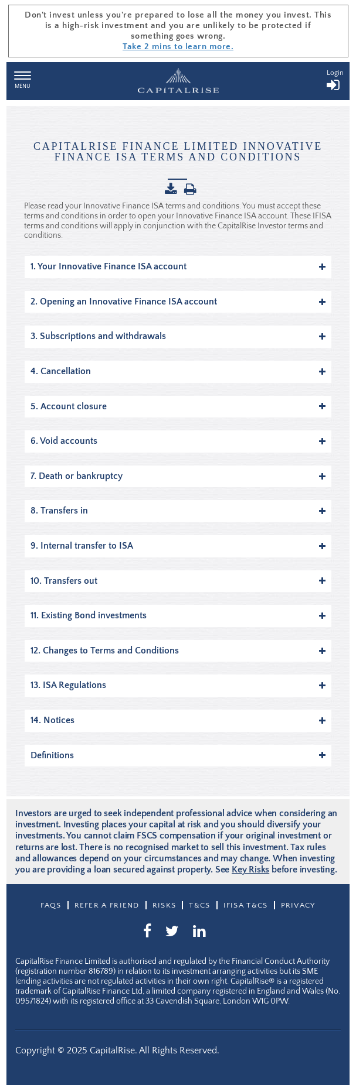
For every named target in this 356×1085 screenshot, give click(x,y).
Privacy (298, 905)
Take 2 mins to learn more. (178, 47)
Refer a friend (107, 905)
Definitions (178, 755)
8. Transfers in (178, 510)
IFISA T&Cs (245, 905)
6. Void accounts (178, 441)
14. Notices (178, 720)
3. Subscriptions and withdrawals (178, 336)
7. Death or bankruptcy (178, 476)
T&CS (199, 905)
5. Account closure (178, 406)
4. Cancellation (178, 371)
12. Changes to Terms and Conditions (178, 650)
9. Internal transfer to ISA (178, 545)
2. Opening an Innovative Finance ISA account (178, 301)
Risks (164, 905)
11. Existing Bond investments (178, 615)
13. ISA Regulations (178, 685)
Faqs (50, 905)
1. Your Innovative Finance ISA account (178, 266)
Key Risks (250, 869)
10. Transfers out (178, 581)
